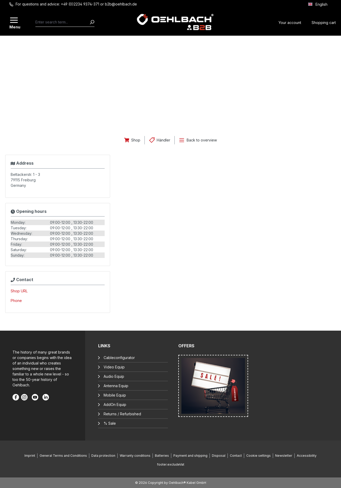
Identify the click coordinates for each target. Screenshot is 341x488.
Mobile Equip (115, 395)
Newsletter (283, 456)
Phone (16, 300)
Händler (163, 140)
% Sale (110, 423)
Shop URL (19, 291)
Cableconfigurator (119, 357)
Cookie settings (258, 456)
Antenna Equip (116, 386)
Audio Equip (114, 376)
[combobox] (62, 22)
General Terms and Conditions (63, 456)
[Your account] (290, 22)
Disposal (218, 456)
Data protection (103, 456)
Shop (135, 140)
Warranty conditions (135, 456)
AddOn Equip (115, 404)
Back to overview (202, 140)
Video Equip (114, 367)
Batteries (162, 456)
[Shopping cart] (324, 22)
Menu (14, 26)
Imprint (29, 456)
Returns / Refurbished (122, 414)
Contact (236, 456)
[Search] (91, 22)
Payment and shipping (190, 456)
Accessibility (307, 456)
